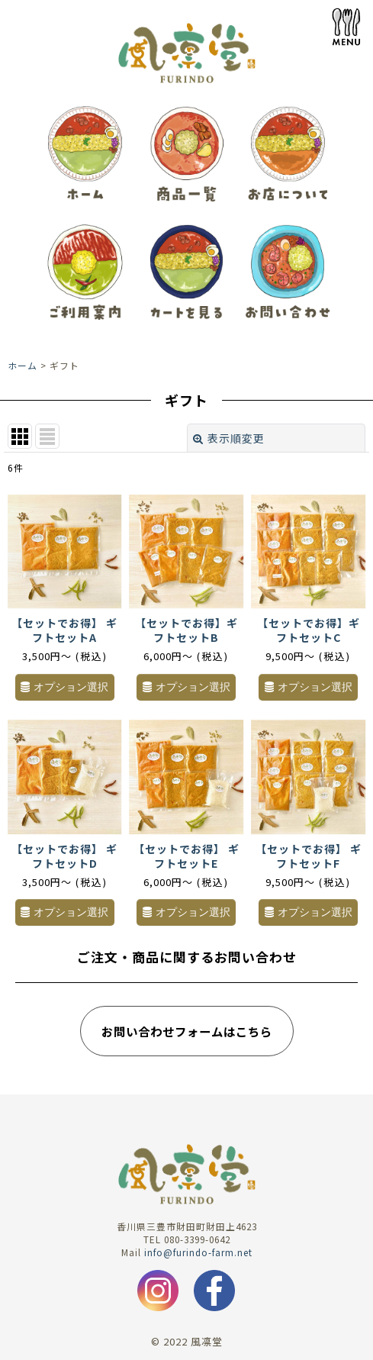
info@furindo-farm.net (198, 1252)
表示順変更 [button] (229, 438)
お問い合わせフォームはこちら (186, 1031)
